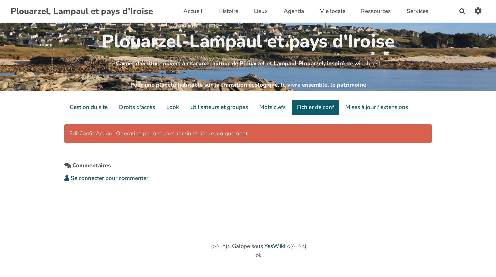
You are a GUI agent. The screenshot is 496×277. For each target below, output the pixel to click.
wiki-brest (367, 63)
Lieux (261, 11)
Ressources (376, 11)
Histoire (228, 11)
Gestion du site (89, 107)
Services (417, 11)
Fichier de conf (315, 107)
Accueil (192, 11)
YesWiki (274, 246)
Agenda (294, 11)
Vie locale (332, 11)
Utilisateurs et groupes (219, 107)
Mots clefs (272, 107)
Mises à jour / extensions (376, 107)
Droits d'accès (137, 107)
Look (172, 107)
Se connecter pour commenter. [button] (107, 178)
